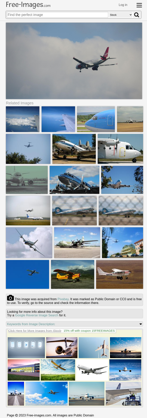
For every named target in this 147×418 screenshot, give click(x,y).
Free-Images (28, 4)
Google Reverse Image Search (36, 315)
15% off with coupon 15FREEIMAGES (89, 330)
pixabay (63, 299)
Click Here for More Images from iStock (34, 330)
